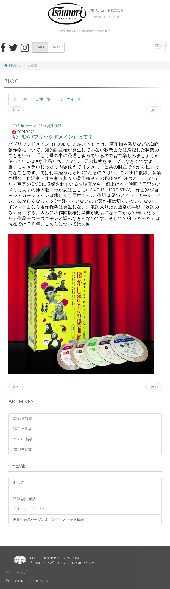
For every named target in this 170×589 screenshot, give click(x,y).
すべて (18, 483)
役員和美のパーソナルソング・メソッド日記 (48, 519)
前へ (15, 110)
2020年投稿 (23, 439)
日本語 (40, 47)
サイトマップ (16, 572)
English (57, 47)
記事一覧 (43, 99)
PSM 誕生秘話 (24, 499)
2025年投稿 (22, 418)
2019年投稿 (22, 450)
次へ (154, 110)
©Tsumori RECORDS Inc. (28, 581)
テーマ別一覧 (70, 99)
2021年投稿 (22, 429)
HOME (12, 66)
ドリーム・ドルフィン (30, 509)
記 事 (20, 99)
